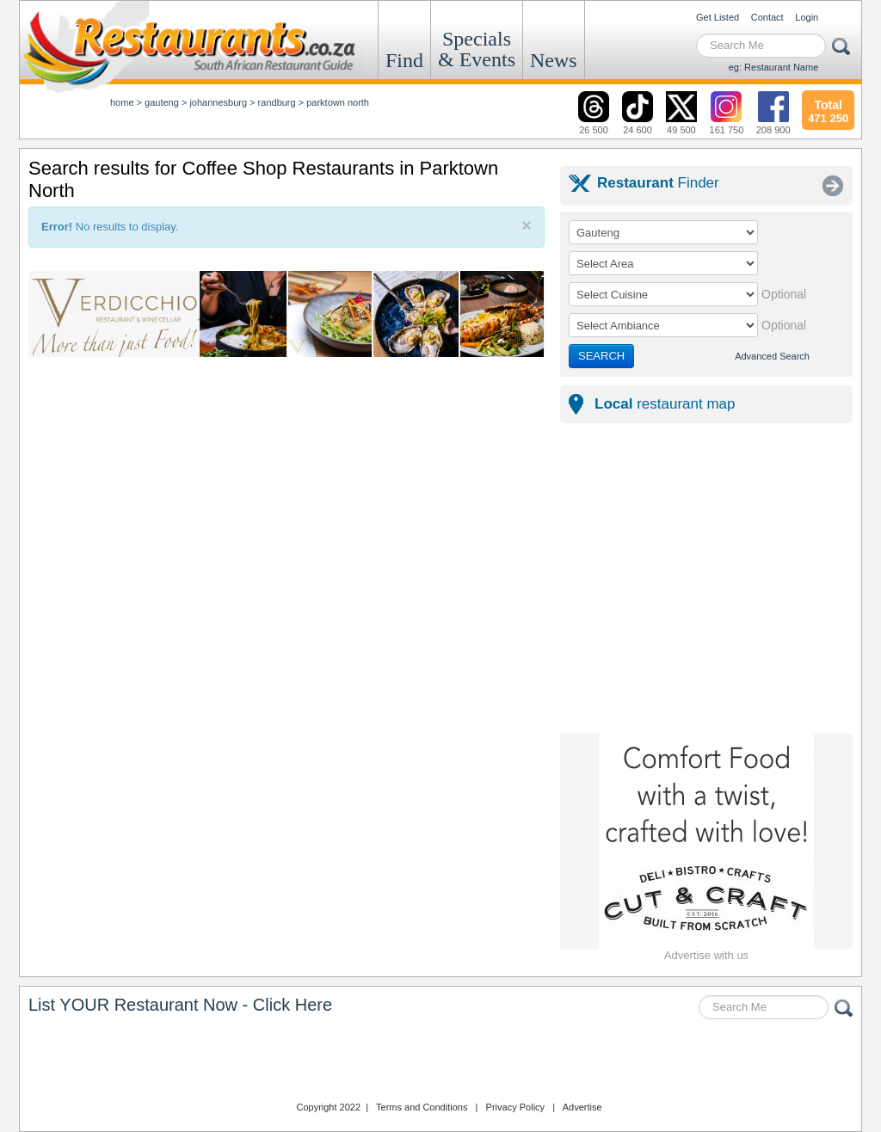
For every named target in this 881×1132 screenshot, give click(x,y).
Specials (476, 49)
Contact (767, 17)
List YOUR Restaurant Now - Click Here (180, 1004)
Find (404, 60)
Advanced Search (772, 356)
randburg (277, 102)
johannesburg (218, 102)
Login (806, 17)
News (553, 60)
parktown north (337, 102)
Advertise (582, 1107)
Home (122, 102)
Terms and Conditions (421, 1107)
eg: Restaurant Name (774, 67)
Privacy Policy (515, 1107)
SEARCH (601, 355)
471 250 (828, 109)
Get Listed (717, 17)
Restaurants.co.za (440, 1062)
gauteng (162, 102)
